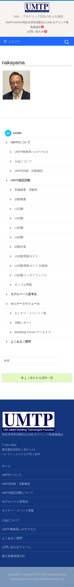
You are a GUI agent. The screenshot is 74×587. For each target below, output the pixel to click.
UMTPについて (21, 142)
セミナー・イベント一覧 (30, 313)
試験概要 (20, 199)
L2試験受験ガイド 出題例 (31, 265)
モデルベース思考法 (24, 294)
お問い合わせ (37, 31)
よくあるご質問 (21, 341)
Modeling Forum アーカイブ (32, 332)
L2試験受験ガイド (26, 256)
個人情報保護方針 (13, 556)
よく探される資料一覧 (37, 377)
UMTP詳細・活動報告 (28, 170)
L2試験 (19, 218)
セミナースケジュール (25, 303)
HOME (17, 133)
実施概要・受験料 (26, 189)
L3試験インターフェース (30, 275)
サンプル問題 (23, 284)
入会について (23, 161)
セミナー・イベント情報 (18, 510)
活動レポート (23, 322)
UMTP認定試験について (17, 492)
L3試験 (19, 227)
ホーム (6, 466)
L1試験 (19, 208)
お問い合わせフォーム (16, 547)
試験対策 (20, 246)
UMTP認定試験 (21, 180)
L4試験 (19, 237)
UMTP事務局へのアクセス (31, 151)
